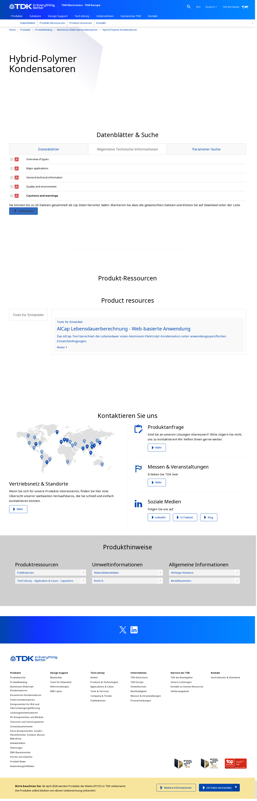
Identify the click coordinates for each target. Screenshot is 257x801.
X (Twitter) (186, 556)
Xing (210, 556)
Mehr (20, 548)
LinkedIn (160, 556)
